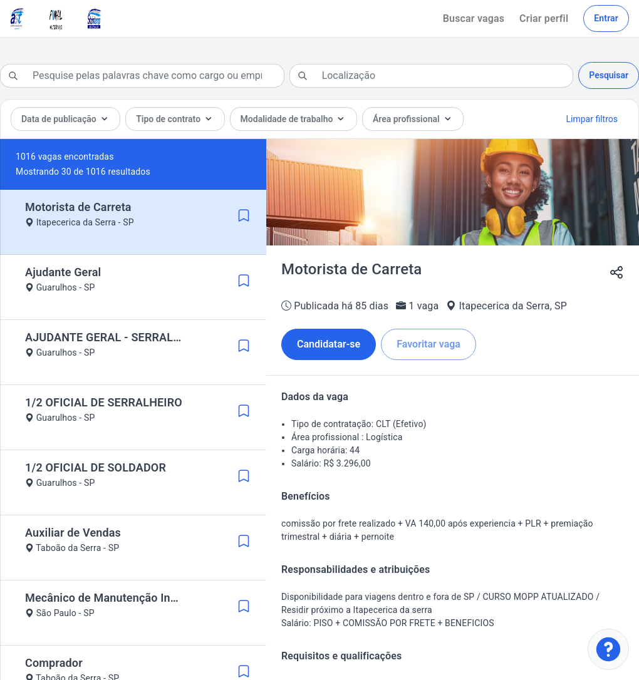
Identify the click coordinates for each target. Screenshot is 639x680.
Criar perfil (543, 18)
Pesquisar (608, 75)
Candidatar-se (328, 344)
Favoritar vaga (428, 344)
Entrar (606, 18)
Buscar (473, 18)
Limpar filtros (592, 119)
